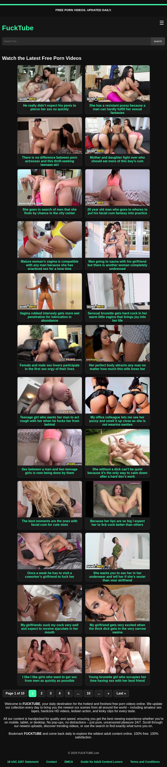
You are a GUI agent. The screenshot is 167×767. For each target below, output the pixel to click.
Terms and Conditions (145, 761)
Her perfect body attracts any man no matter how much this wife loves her (117, 367)
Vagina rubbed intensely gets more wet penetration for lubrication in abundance (49, 317)
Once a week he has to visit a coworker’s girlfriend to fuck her (49, 574)
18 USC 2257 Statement (23, 761)
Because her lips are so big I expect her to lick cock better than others (117, 522)
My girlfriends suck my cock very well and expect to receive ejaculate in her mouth (49, 628)
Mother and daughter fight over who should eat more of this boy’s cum (117, 159)
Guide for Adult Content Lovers (102, 761)
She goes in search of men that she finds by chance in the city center (50, 211)
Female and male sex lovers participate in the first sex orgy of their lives (49, 367)
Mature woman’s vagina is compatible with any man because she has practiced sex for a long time (49, 265)
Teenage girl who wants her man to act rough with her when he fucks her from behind (49, 421)
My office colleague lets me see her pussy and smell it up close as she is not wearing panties (117, 421)
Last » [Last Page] (121, 693)
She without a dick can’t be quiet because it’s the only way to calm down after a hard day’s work (117, 473)
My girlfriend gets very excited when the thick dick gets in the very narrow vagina (117, 628)
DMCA (69, 761)
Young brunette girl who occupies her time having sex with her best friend (117, 678)
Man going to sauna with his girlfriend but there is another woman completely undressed (117, 265)
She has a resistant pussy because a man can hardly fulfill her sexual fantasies (117, 109)
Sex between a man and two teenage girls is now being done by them (49, 471)
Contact (51, 761)
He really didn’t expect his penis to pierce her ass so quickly (49, 107)
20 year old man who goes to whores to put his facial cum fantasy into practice (117, 211)
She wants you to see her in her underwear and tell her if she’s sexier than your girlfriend (117, 576)
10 (88, 693)
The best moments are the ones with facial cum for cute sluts (49, 522)
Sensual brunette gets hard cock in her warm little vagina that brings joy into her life (117, 317)
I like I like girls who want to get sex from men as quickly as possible (49, 678)
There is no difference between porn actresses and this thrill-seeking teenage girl (49, 161)
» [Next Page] (108, 693)
